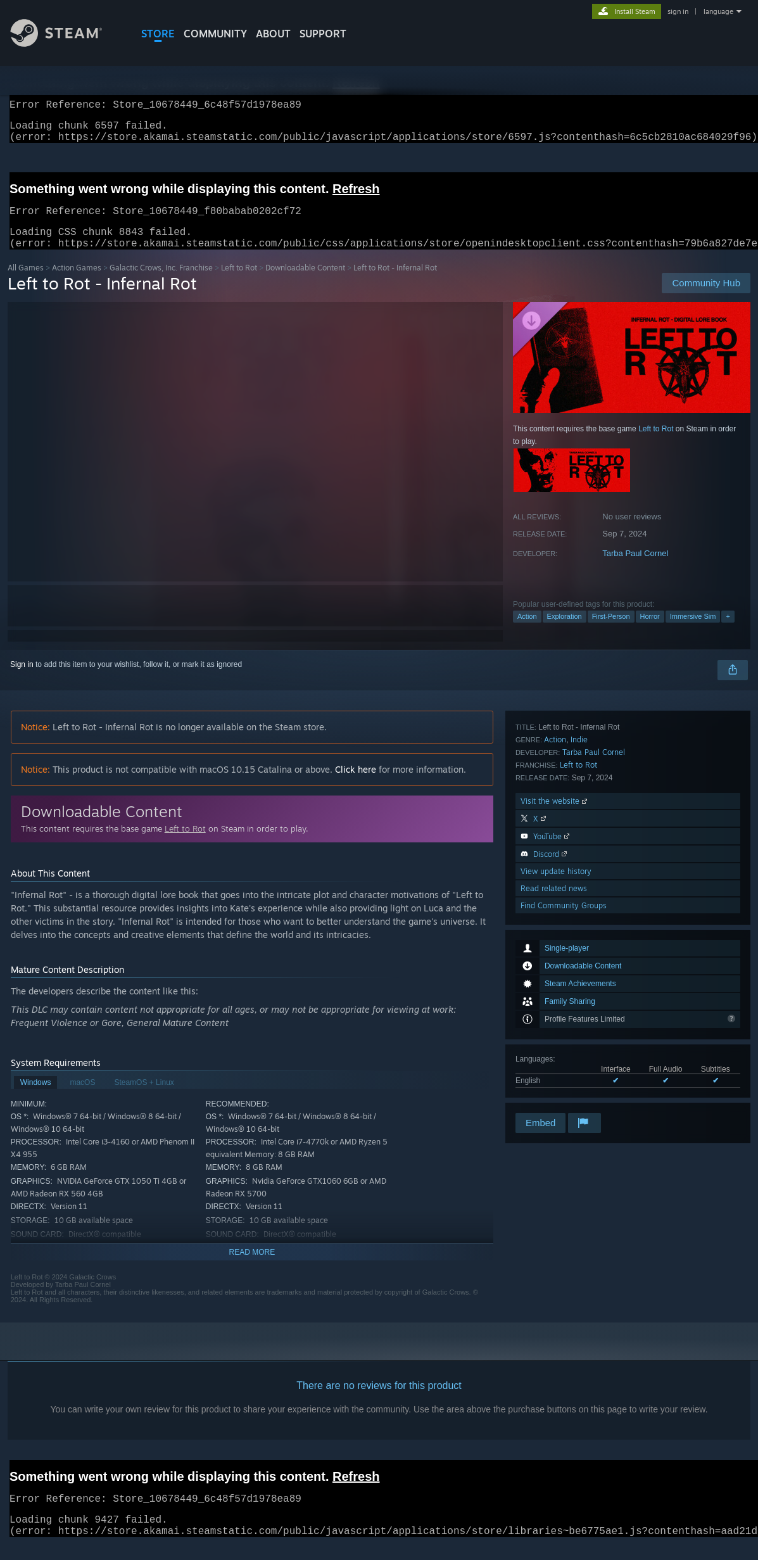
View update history (556, 1059)
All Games (26, 283)
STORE (158, 33)
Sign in (22, 679)
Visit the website (555, 989)
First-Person (611, 631)
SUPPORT (323, 33)
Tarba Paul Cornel (635, 568)
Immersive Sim (693, 631)
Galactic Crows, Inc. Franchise (161, 283)
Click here (355, 784)
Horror (650, 631)
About (273, 33)
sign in (677, 11)
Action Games (76, 283)
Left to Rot (239, 283)
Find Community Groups (564, 1093)
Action (527, 631)
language (718, 11)
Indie (579, 927)
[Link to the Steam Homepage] (66, 43)
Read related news (554, 1076)
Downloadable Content (305, 283)
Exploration (564, 631)
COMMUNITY (215, 33)
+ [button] (728, 631)
